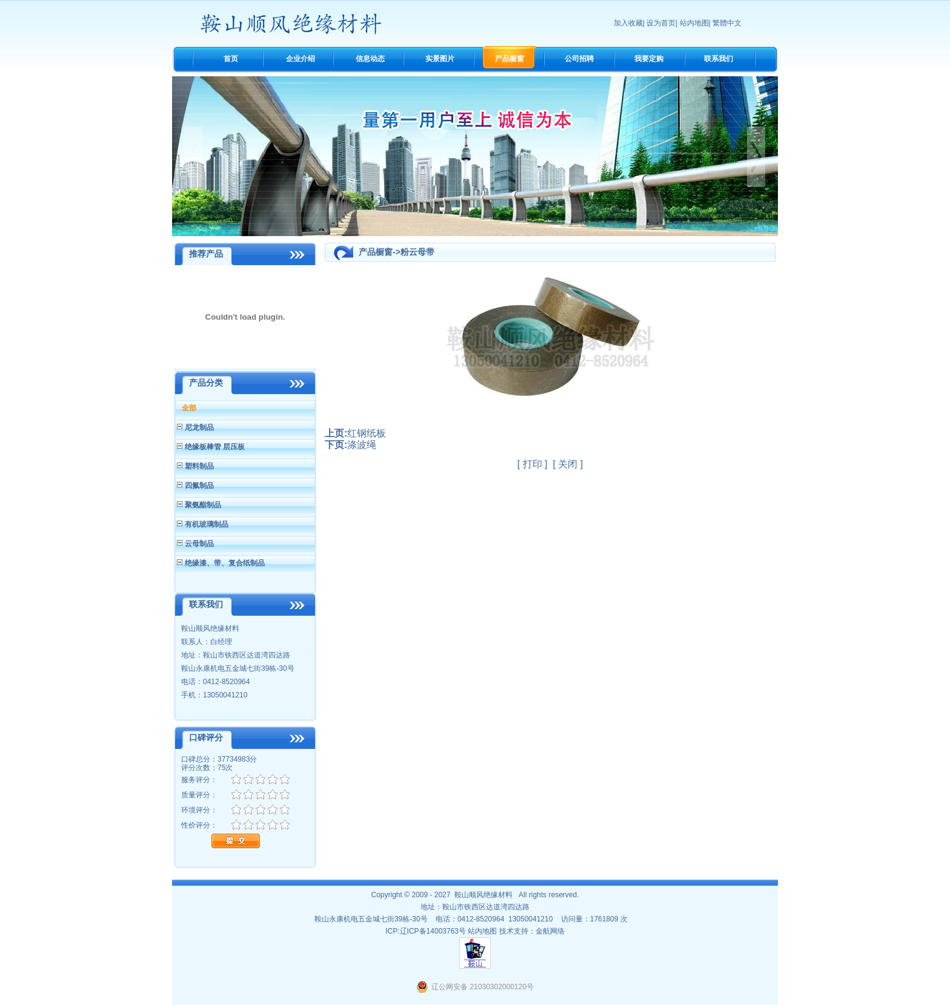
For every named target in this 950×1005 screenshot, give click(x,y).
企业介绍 (300, 58)
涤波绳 (361, 445)
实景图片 (439, 58)
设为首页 (661, 23)
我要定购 (648, 58)
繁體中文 (727, 23)
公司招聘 (579, 58)
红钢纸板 (366, 433)
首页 (231, 58)
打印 (532, 464)
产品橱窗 (509, 58)
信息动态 (370, 58)
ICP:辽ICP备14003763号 (425, 931)
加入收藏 (628, 23)
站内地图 (694, 23)
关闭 (567, 464)
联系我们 (718, 58)
